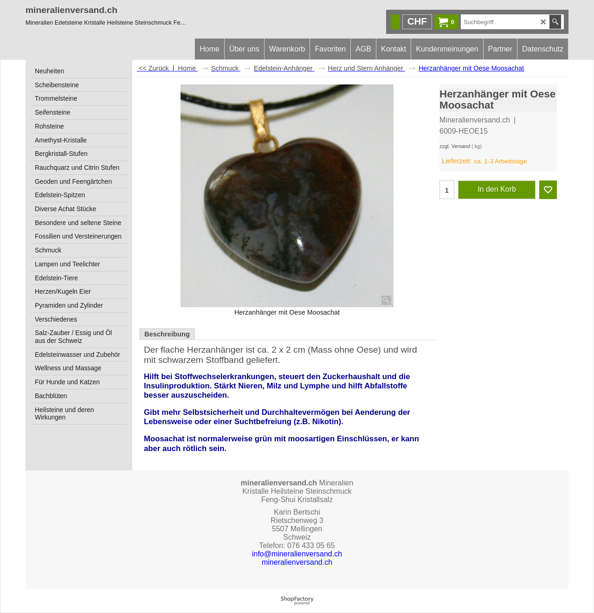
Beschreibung (167, 334)
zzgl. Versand (454, 146)
